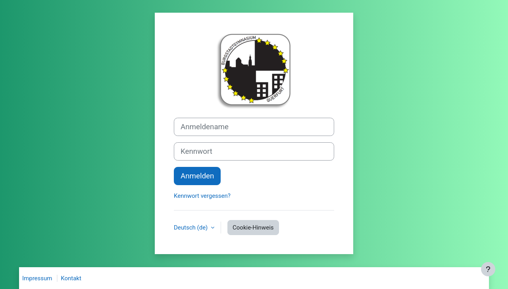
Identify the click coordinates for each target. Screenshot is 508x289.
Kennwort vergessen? (202, 195)
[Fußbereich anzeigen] (488, 269)
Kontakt (71, 278)
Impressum (37, 278)
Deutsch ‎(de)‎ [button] (191, 227)
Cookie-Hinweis (253, 227)
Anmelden (197, 176)
